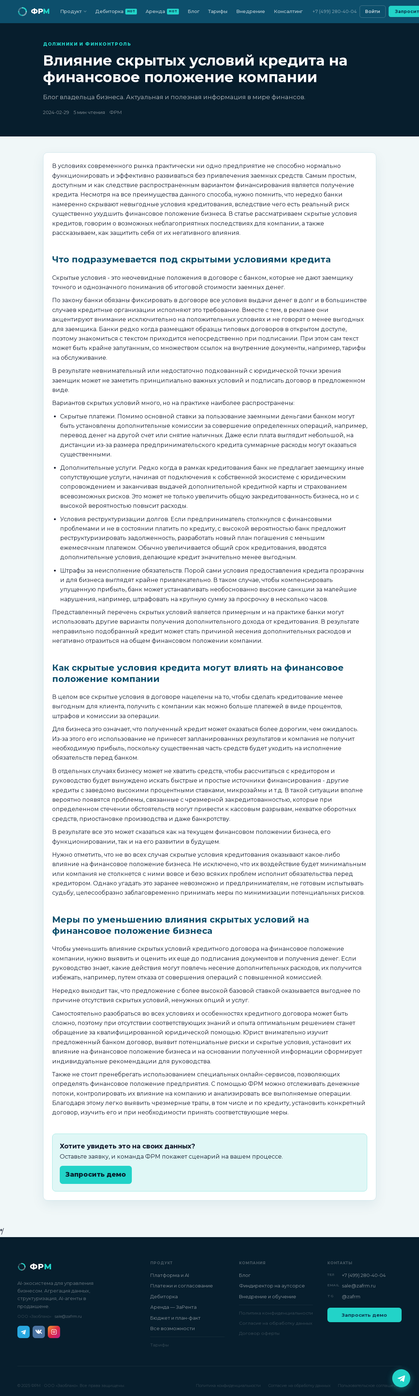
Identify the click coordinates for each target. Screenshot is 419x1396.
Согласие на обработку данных (275, 1323)
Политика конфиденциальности (276, 1313)
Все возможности (172, 1328)
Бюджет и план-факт (175, 1318)
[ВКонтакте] (39, 1332)
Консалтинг (288, 11)
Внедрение (250, 11)
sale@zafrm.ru (68, 1316)
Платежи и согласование (181, 1286)
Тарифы (217, 11)
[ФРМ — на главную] (33, 11)
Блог (194, 11)
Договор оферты (259, 1333)
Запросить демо (96, 1174)
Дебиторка (116, 11)
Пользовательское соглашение (370, 1385)
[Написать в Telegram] (401, 1378)
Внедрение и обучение (267, 1296)
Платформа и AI (169, 1275)
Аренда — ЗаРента (173, 1307)
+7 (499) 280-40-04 (335, 11)
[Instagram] (54, 1332)
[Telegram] (23, 1332)
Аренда (162, 11)
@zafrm (351, 1296)
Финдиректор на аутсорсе (272, 1286)
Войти (372, 11)
